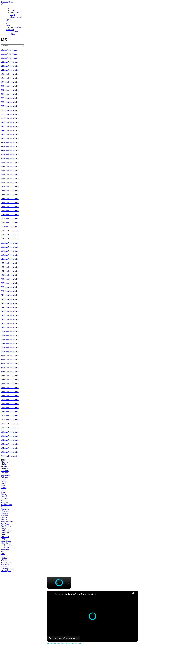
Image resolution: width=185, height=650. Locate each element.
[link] (51, 594)
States (12, 10)
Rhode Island (6, 543)
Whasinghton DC (7, 569)
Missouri (4, 513)
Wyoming (4, 566)
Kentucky (4, 496)
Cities (12, 34)
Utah (3, 554)
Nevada (4, 520)
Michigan (4, 507)
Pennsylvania (6, 541)
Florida (3, 479)
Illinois (3, 488)
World (8, 25)
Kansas (3, 494)
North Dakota (6, 532)
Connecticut (5, 475)
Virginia (4, 558)
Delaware (4, 477)
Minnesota (5, 509)
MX (7, 23)
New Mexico (6, 526)
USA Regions (6, 571)
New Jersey (5, 524)
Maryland (4, 503)
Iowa (3, 492)
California (5, 471)
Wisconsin (5, 564)
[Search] (23, 45)
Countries (14, 32)
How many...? (15, 13)
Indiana (4, 490)
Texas (3, 552)
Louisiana (4, 498)
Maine (3, 500)
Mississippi (5, 511)
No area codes (15, 17)
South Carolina (6, 545)
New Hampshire (7, 522)
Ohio (3, 535)
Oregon (4, 539)
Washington (5, 560)
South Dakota (6, 547)
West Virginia (6, 562)
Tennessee (5, 549)
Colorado (4, 473)
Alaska (3, 464)
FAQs (12, 15)
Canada (8, 19)
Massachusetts (6, 505)
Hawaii (3, 483)
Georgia (4, 481)
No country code (16, 27)
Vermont (4, 556)
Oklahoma (5, 537)
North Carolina (6, 530)
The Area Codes (7, 2)
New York (5, 528)
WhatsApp (10, 30)
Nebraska (4, 517)
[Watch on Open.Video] (63, 638)
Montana (4, 515)
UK (7, 21)
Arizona (4, 466)
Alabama (4, 462)
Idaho (3, 486)
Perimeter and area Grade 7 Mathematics (75, 594)
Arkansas (4, 469)
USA (7, 8)
